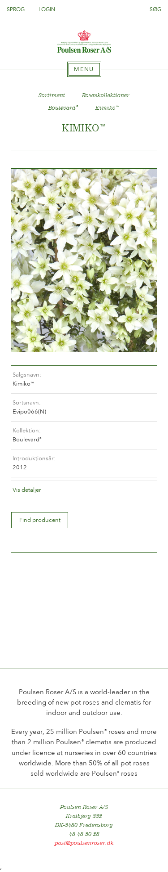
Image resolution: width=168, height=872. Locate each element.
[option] (84, 260)
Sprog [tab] (18, 9)
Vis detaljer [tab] (27, 489)
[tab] (84, 69)
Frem (139, 159)
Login (47, 9)
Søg (155, 9)
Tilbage (28, 159)
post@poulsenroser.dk (84, 843)
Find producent (39, 520)
